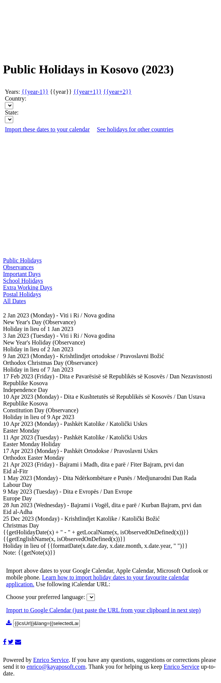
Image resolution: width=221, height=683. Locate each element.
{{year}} (61, 91)
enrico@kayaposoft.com (56, 666)
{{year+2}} (117, 91)
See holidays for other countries (135, 129)
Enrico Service (51, 660)
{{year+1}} (87, 91)
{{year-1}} (34, 91)
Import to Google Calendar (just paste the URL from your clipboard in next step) (103, 610)
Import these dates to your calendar (47, 129)
